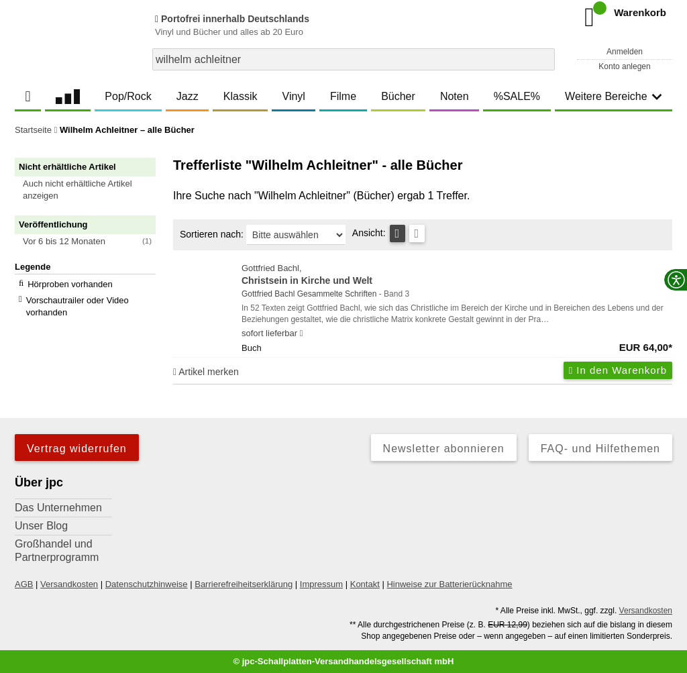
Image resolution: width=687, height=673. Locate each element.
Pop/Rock (128, 96)
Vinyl (293, 96)
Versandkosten (69, 584)
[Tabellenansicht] (397, 233)
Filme (343, 96)
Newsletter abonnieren (444, 448)
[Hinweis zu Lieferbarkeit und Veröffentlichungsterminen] (301, 333)
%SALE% (517, 96)
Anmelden (624, 51)
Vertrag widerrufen (77, 448)
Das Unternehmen (58, 507)
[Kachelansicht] (417, 233)
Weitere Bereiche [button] (613, 96)
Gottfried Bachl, (457, 275)
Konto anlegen (624, 66)
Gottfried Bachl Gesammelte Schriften (309, 294)
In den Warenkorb (618, 370)
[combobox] (353, 59)
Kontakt (365, 584)
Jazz (187, 96)
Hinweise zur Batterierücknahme (449, 584)
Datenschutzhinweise (146, 584)
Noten (454, 96)
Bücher (398, 96)
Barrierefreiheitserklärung (244, 584)
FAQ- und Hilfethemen (600, 448)
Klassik (240, 96)
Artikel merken (206, 371)
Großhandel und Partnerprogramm (57, 550)
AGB (24, 584)
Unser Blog (41, 525)
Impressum (321, 584)
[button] (91, 189)
